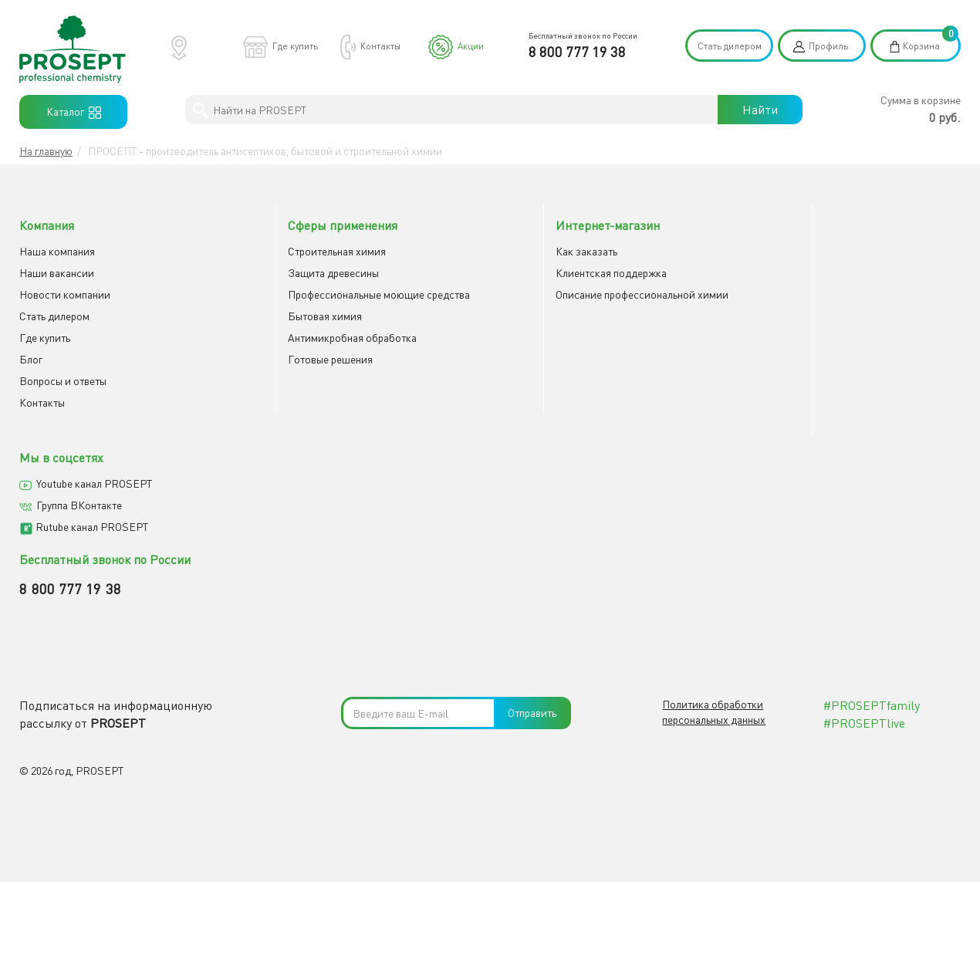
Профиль (828, 46)
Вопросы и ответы (62, 380)
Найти (760, 109)
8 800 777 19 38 (577, 51)
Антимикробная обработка (325, 336)
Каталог (73, 112)
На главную (46, 150)
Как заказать (532, 250)
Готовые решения (303, 358)
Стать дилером (730, 46)
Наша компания (57, 250)
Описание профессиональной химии (588, 293)
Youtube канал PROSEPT (818, 250)
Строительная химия (310, 250)
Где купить (295, 46)
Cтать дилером (54, 315)
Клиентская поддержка (557, 272)
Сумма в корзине (920, 99)
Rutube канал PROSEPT (815, 293)
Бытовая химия (298, 315)
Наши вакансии (56, 272)
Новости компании (64, 293)
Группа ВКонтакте (803, 272)
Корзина (921, 46)
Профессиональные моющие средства (352, 293)
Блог (30, 358)
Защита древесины (306, 272)
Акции (471, 46)
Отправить (532, 478)
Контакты (380, 46)
